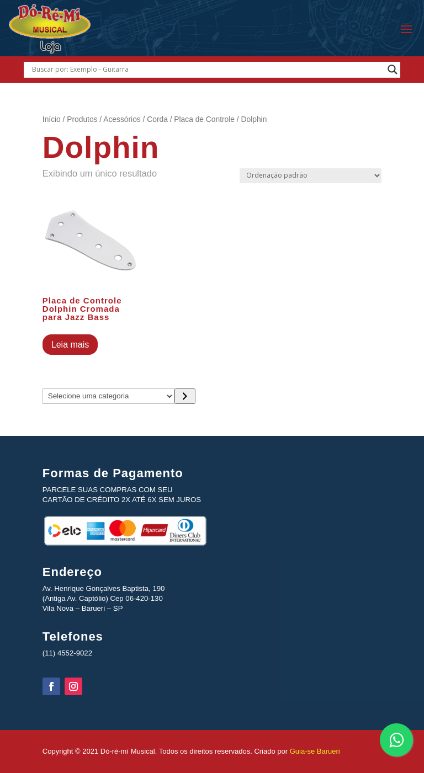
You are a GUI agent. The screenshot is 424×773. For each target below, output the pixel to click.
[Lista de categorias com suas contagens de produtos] (109, 396)
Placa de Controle (204, 119)
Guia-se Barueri (314, 751)
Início (52, 119)
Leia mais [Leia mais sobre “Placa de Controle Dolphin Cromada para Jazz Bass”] (70, 344)
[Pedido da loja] (310, 175)
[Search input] (206, 69)
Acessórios (121, 119)
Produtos (82, 119)
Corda (157, 119)
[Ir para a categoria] (184, 396)
